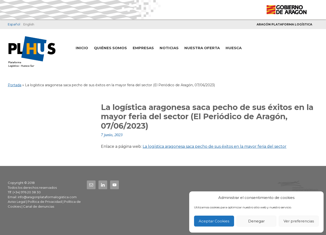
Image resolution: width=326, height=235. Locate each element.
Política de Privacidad (45, 202)
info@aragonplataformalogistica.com (47, 197)
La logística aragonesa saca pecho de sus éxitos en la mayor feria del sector (214, 146)
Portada (14, 85)
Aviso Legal (16, 202)
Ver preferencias (299, 221)
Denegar (256, 221)
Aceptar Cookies (214, 221)
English (28, 24)
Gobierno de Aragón (286, 10)
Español (14, 24)
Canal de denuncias (38, 206)
